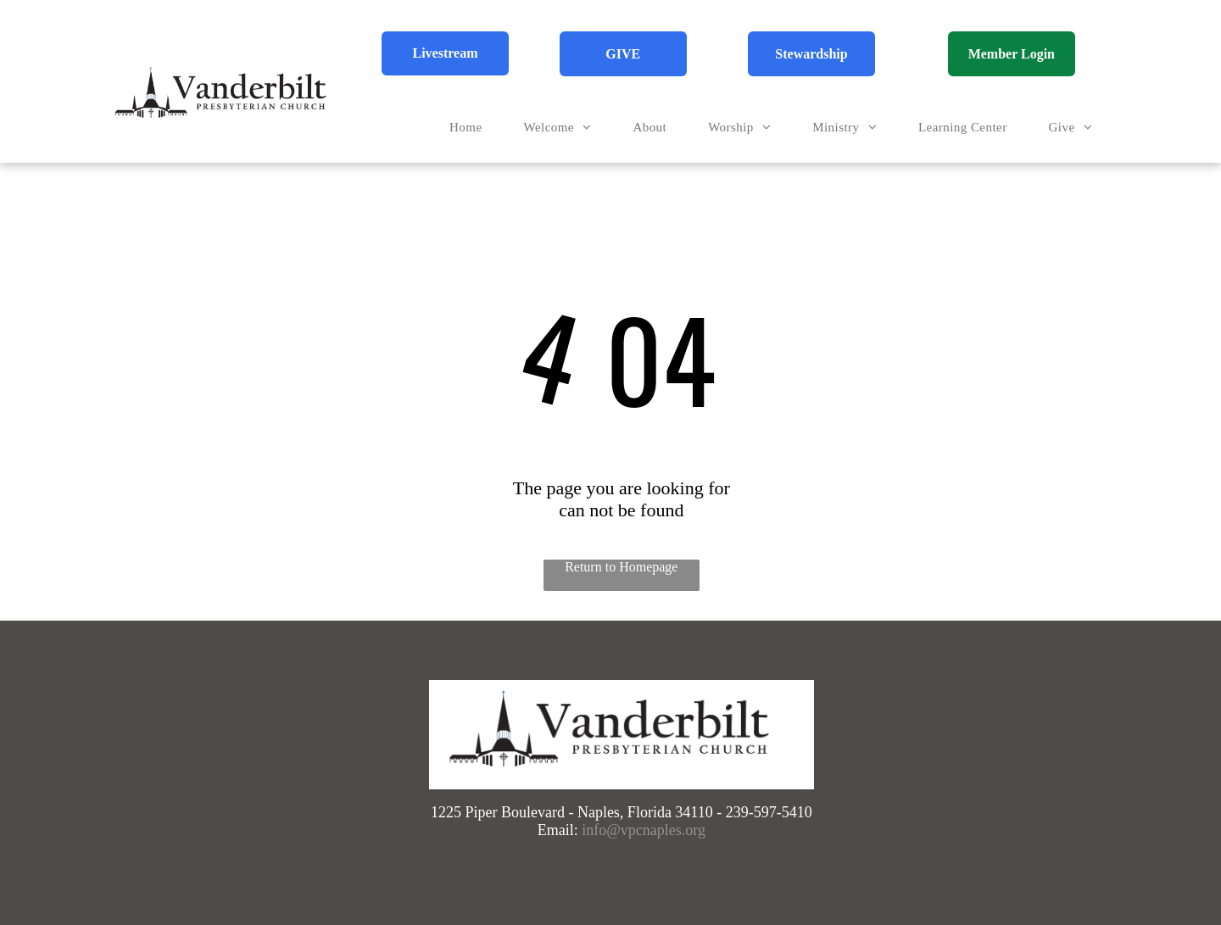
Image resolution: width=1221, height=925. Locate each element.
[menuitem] (472, 128)
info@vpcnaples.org (643, 830)
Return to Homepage (621, 567)
